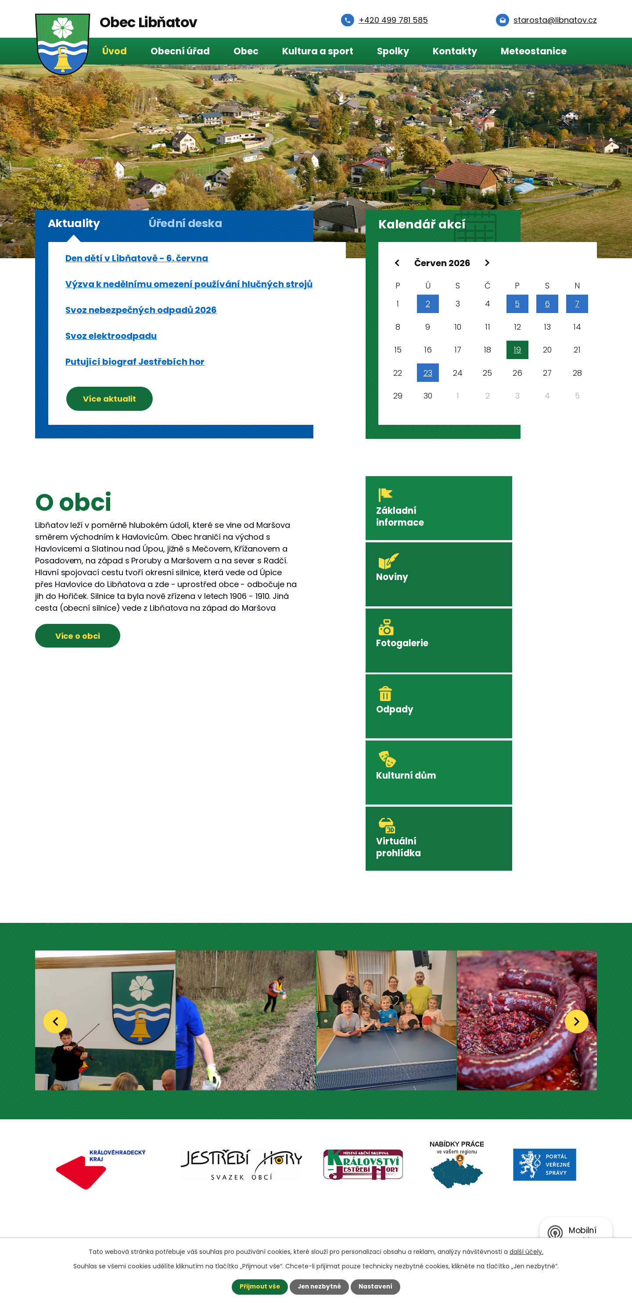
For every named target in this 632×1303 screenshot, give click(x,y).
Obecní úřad (180, 51)
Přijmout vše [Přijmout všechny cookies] (258, 1286)
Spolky (393, 51)
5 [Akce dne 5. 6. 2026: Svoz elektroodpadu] (517, 304)
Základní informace (402, 519)
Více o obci (79, 637)
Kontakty (455, 51)
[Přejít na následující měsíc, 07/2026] (487, 263)
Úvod (114, 51)
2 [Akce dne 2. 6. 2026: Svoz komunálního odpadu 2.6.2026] (428, 304)
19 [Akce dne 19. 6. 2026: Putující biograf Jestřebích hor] (517, 350)
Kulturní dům (408, 641)
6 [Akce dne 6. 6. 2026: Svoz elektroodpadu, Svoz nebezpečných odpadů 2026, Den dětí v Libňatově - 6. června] (547, 304)
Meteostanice (534, 51)
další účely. (526, 1251)
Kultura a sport (317, 51)
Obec (246, 51)
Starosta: (107, 1183)
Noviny (509, 513)
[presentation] (55, 819)
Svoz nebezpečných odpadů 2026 (141, 310)
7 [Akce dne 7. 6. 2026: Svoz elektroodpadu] (577, 304)
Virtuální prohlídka (516, 647)
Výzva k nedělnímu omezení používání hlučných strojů (188, 284)
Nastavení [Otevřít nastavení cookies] (377, 1286)
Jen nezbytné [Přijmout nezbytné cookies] (319, 1286)
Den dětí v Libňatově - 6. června (136, 258)
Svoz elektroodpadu (111, 336)
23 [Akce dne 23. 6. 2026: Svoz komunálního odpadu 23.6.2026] (428, 374)
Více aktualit (111, 398)
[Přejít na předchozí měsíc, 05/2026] (398, 263)
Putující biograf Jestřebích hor (135, 362)
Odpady (512, 577)
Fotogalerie (404, 577)
